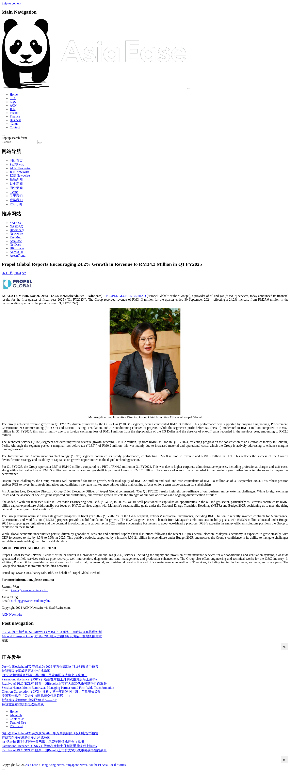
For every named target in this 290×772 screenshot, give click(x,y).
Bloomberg (17, 230)
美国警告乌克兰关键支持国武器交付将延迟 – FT (36, 695)
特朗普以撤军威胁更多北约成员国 (26, 671)
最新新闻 (16, 179)
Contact (15, 127)
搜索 (5, 640)
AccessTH (16, 252)
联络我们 (16, 200)
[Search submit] (40, 142)
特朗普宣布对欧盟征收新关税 (23, 704)
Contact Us (17, 719)
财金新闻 (16, 183)
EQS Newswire (20, 175)
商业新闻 (16, 188)
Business (15, 120)
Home (14, 94)
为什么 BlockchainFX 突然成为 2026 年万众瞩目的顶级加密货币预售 (50, 666)
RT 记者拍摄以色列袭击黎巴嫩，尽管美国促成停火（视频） (44, 675)
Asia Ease (31, 765)
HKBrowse (17, 248)
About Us (16, 715)
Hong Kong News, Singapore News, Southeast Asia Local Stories (83, 765)
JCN (12, 109)
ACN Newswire (20, 168)
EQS (13, 102)
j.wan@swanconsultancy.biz (29, 590)
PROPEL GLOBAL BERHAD (126, 296)
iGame (14, 123)
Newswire (16, 233)
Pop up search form (14, 138)
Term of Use (18, 722)
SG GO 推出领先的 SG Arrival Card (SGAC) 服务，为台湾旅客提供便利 (52, 632)
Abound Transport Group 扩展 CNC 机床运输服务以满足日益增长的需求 (52, 636)
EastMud (15, 237)
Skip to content (11, 3)
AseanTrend (18, 255)
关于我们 (16, 196)
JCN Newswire (19, 172)
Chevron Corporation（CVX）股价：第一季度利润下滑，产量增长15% (51, 691)
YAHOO (15, 222)
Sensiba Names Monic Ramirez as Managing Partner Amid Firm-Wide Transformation (58, 687)
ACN (13, 105)
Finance (15, 116)
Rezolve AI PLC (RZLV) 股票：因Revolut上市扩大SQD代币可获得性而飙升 (54, 683)
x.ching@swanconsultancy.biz (30, 600)
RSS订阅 (16, 204)
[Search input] (19, 142)
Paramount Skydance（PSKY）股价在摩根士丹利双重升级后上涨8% (49, 679)
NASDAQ (16, 226)
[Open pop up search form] (3, 135)
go (284, 646)
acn (24, 273)
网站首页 (16, 160)
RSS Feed (16, 726)
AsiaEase (16, 241)
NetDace (15, 244)
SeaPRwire (17, 164)
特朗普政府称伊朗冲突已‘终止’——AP (29, 700)
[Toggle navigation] (188, 88)
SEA (13, 98)
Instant (14, 112)
